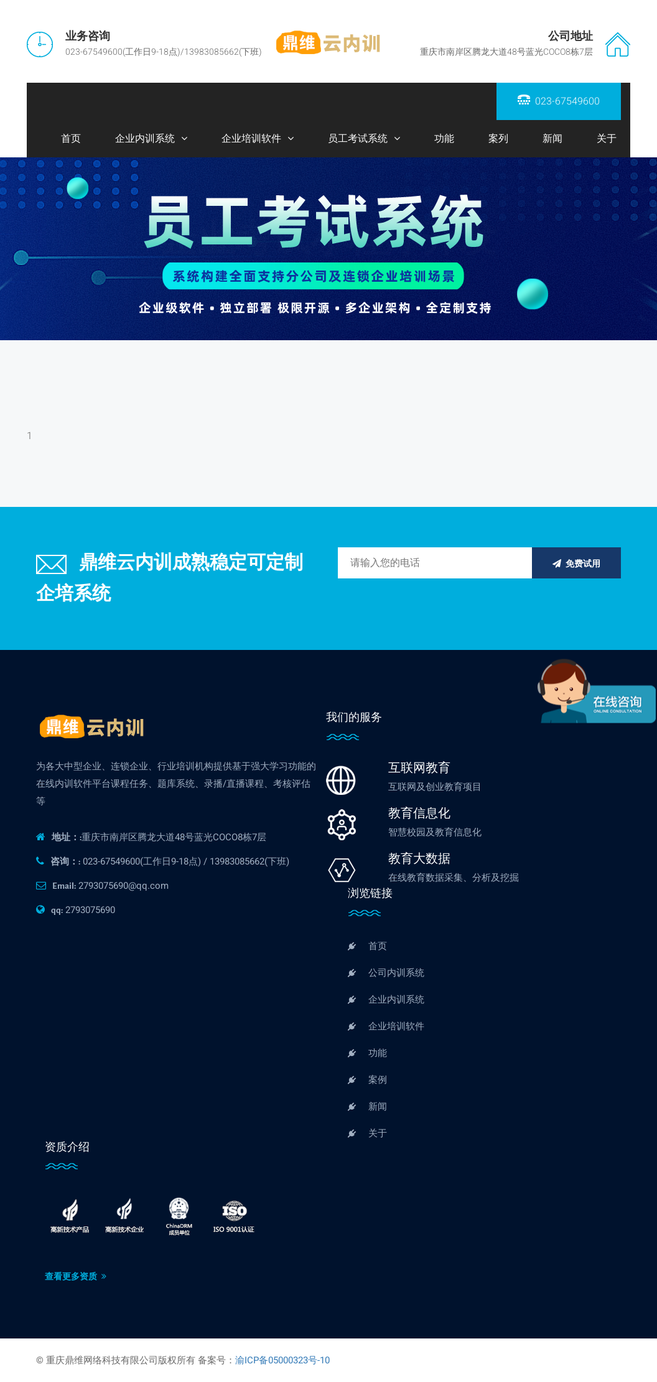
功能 (444, 138)
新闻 (552, 138)
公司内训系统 (386, 973)
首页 (71, 138)
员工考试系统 (358, 138)
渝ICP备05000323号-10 (282, 1360)
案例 (367, 1080)
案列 (498, 138)
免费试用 (576, 563)
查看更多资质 (75, 1276)
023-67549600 (559, 101)
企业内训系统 (145, 138)
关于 (607, 138)
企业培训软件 (251, 138)
